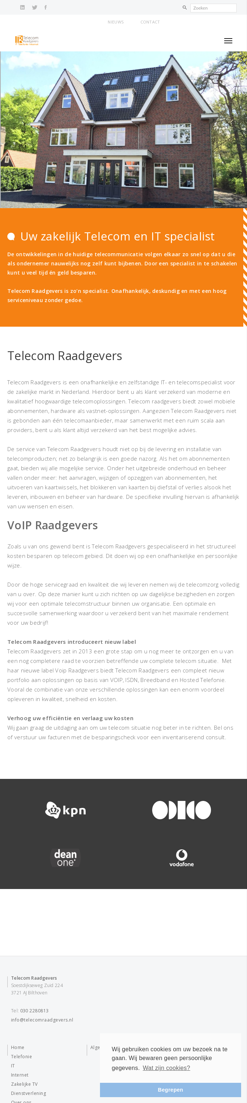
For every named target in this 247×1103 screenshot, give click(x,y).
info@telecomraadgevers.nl (42, 1020)
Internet (20, 1075)
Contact (150, 22)
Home (18, 1047)
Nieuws (116, 22)
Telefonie (21, 1056)
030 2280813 (34, 1010)
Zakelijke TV (24, 1084)
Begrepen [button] (170, 1090)
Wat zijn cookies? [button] (166, 1068)
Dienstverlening (28, 1093)
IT (13, 1065)
